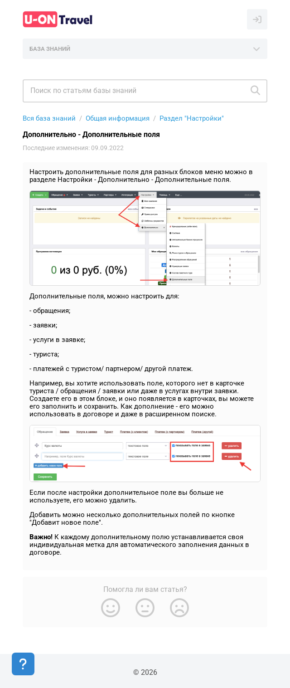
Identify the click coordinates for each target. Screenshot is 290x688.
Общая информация (118, 118)
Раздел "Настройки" (192, 118)
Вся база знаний (49, 118)
